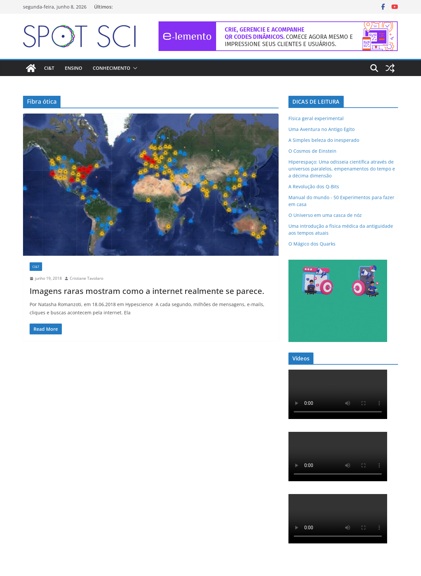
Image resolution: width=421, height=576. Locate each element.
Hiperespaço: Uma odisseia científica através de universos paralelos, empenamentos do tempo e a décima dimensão (341, 169)
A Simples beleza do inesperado (323, 140)
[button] (133, 68)
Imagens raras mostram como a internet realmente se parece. (147, 290)
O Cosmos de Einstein (312, 151)
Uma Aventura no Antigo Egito (321, 129)
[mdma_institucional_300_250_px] (337, 264)
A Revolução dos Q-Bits (313, 186)
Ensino (73, 68)
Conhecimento (111, 68)
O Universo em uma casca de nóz (325, 215)
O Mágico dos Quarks (311, 244)
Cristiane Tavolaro (86, 278)
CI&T (49, 68)
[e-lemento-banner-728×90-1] (278, 26)
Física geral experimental (316, 118)
